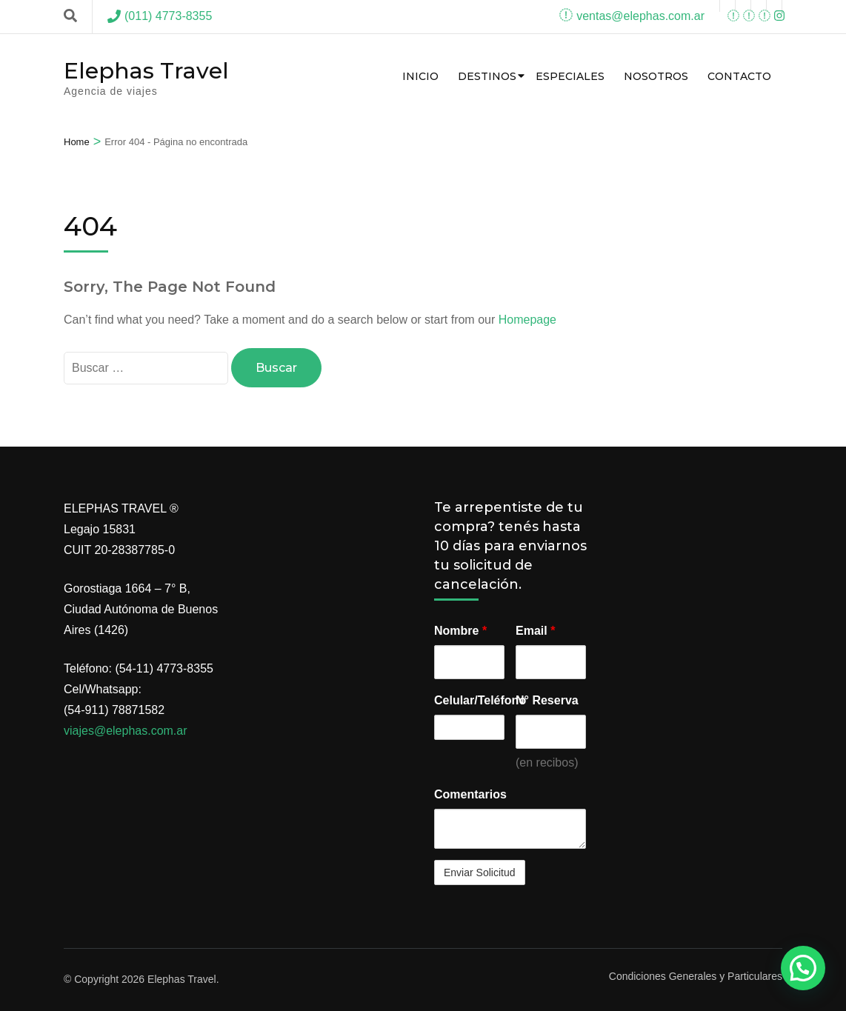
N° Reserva (547, 700)
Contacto (739, 76)
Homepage (527, 319)
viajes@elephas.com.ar (125, 730)
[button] (803, 968)
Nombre (460, 630)
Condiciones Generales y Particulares (695, 976)
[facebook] (727, 6)
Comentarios (470, 794)
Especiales (570, 76)
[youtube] (743, 6)
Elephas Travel (146, 70)
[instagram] (758, 6)
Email (535, 630)
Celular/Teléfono (469, 700)
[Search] (70, 16)
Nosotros (656, 76)
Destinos (487, 76)
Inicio (420, 76)
